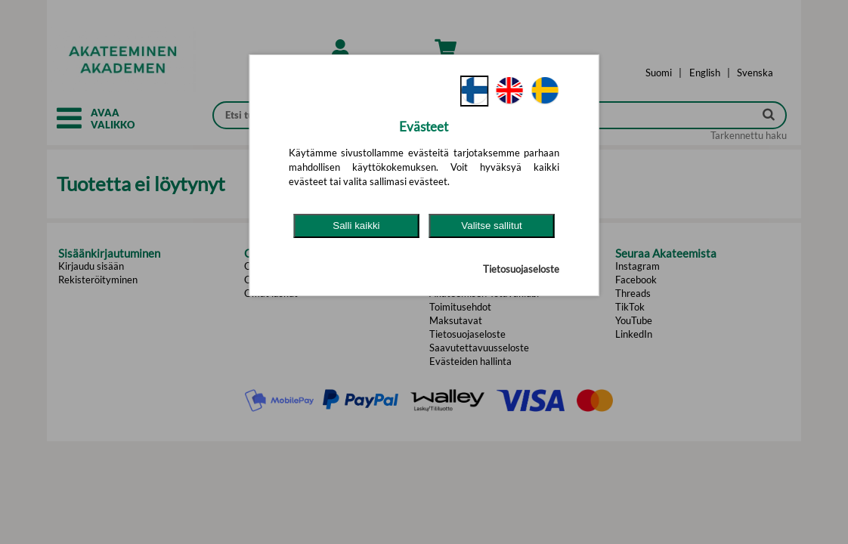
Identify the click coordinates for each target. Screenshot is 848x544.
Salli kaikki (356, 225)
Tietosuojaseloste (521, 269)
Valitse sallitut (491, 225)
